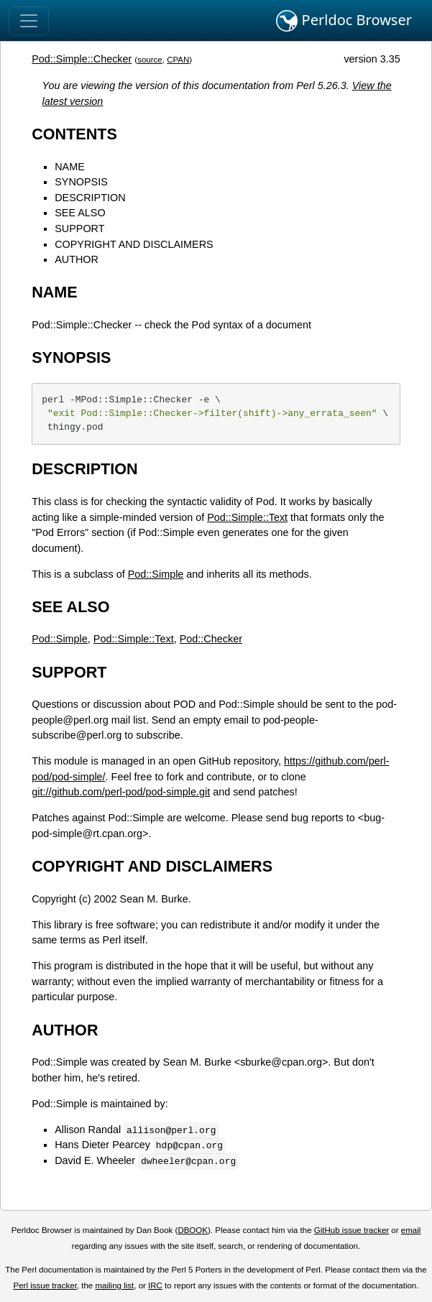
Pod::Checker (211, 639)
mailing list (114, 1285)
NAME (70, 166)
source (149, 59)
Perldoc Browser (344, 21)
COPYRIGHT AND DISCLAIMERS (134, 244)
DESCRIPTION (90, 197)
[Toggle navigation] (29, 20)
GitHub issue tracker (351, 1230)
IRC (155, 1285)
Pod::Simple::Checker (82, 59)
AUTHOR (76, 259)
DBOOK (193, 1230)
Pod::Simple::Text (247, 517)
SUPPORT (79, 228)
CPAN (178, 59)
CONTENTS (74, 134)
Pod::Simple (156, 574)
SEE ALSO (80, 212)
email (411, 1230)
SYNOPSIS (81, 182)
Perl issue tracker (45, 1285)
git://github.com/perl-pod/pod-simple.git (121, 792)
